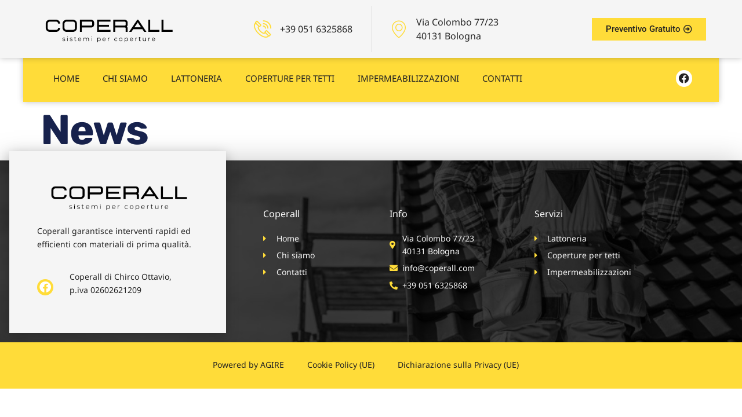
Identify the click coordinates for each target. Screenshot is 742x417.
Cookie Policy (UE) (340, 364)
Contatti (502, 74)
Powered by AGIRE (248, 364)
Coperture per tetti (289, 74)
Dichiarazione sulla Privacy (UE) (458, 364)
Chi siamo (125, 74)
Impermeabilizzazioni (408, 74)
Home (66, 74)
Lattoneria (196, 74)
